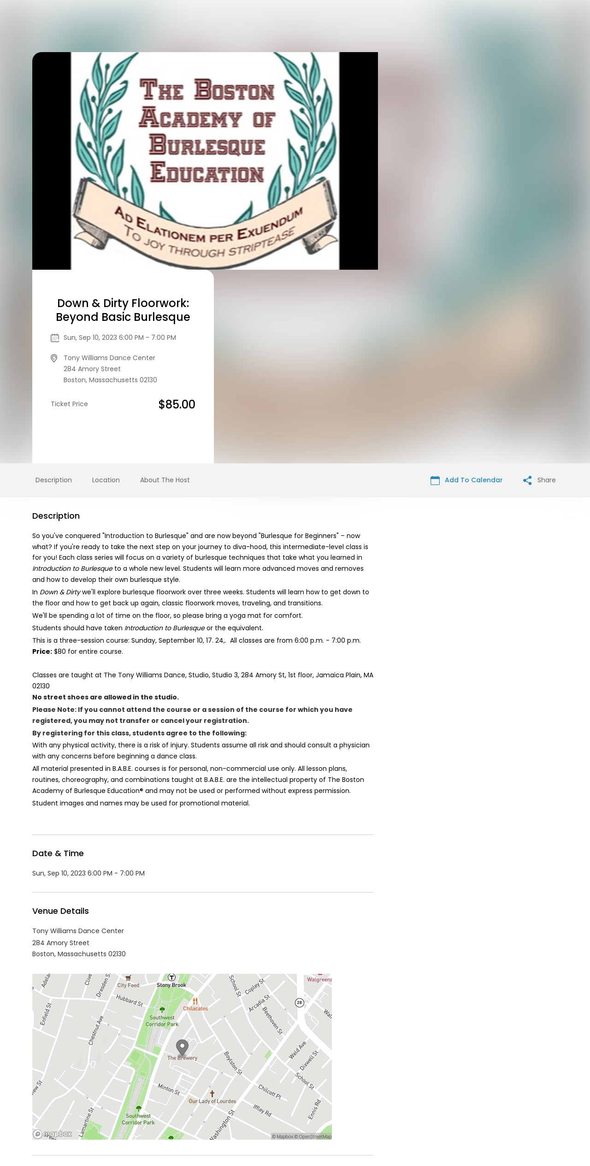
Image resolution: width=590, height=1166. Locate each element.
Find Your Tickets (397, 1095)
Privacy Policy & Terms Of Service (307, 1095)
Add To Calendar (467, 286)
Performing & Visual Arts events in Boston (132, 1012)
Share (539, 286)
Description (53, 286)
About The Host (165, 286)
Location (106, 286)
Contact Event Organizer (205, 1095)
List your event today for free (353, 1084)
